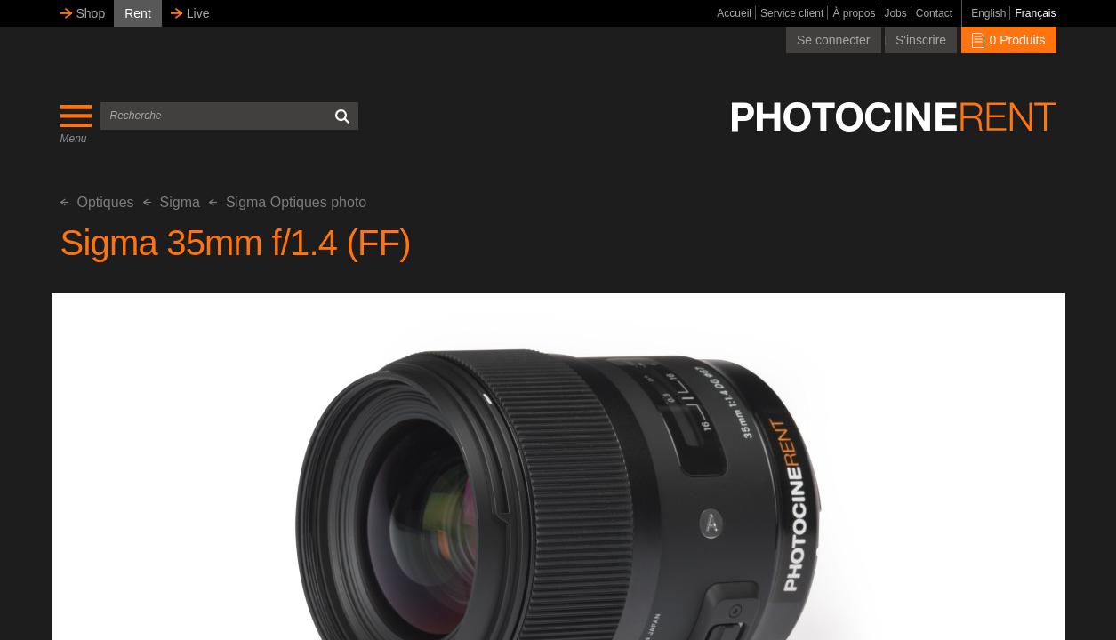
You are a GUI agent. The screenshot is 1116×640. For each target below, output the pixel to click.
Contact (934, 13)
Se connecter (834, 40)
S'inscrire (920, 40)
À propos (853, 13)
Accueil (734, 13)
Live (198, 13)
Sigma (171, 202)
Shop (91, 13)
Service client (791, 13)
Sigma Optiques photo (287, 202)
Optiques (97, 202)
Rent (137, 13)
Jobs (895, 13)
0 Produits (1009, 40)
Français (1035, 13)
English (988, 13)
